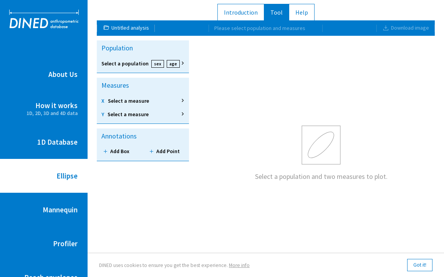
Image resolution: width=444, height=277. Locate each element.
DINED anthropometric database (44, 19)
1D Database (57, 142)
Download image (405, 28)
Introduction (241, 12)
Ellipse (67, 175)
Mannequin (60, 209)
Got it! (419, 265)
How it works (44, 109)
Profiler (65, 243)
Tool (276, 12)
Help (301, 12)
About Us (63, 74)
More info (239, 265)
